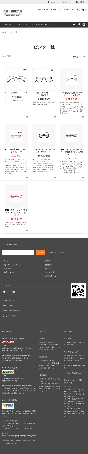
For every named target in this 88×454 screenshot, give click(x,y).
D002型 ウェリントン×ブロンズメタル (44, 93)
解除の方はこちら (56, 251)
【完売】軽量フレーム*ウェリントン (16, 149)
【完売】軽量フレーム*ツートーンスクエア (71, 93)
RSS (4, 303)
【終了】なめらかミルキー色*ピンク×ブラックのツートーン (72, 151)
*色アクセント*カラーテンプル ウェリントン (44, 149)
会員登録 (81, 2)
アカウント (53, 2)
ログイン (67, 2)
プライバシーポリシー (11, 310)
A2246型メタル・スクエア (16, 92)
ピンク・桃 (13, 32)
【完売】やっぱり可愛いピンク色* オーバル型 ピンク (16, 211)
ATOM (10, 303)
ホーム (4, 32)
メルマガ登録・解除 (40, 24)
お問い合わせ (22, 24)
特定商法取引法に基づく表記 (14, 306)
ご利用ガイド (8, 24)
